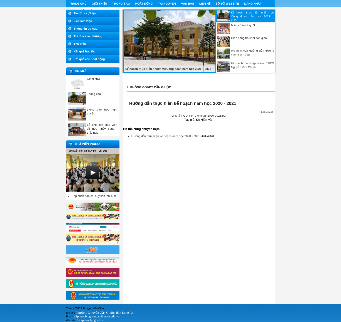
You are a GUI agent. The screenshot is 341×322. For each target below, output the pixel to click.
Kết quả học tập (85, 51)
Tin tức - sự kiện (85, 13)
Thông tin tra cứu (86, 28)
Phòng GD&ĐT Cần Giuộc (150, 87)
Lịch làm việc (83, 21)
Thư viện (80, 43)
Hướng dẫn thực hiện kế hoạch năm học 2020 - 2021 (166, 136)
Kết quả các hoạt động (89, 59)
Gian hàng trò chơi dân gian (249, 38)
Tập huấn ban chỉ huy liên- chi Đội (94, 196)
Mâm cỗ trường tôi (243, 25)
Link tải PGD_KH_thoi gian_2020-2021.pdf (198, 115)
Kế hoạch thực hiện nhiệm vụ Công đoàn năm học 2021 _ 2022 (252, 16)
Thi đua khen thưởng (88, 36)
